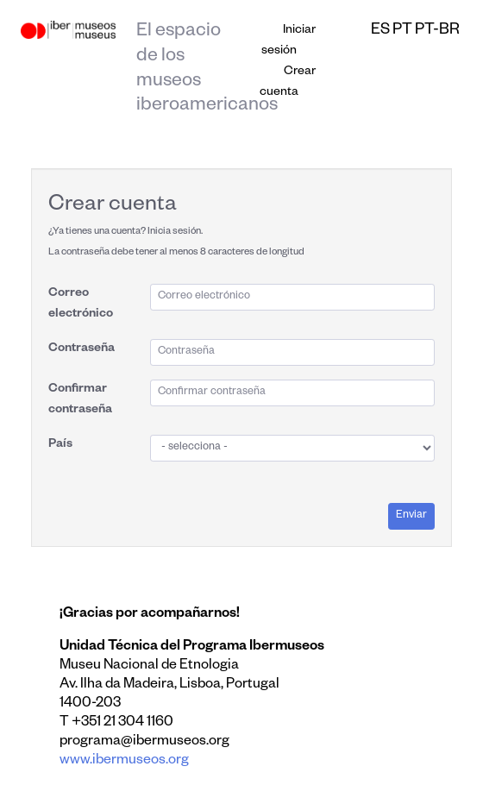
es (380, 31)
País (60, 445)
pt (402, 31)
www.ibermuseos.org (124, 761)
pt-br (437, 31)
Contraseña (81, 349)
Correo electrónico (80, 304)
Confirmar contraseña (80, 400)
